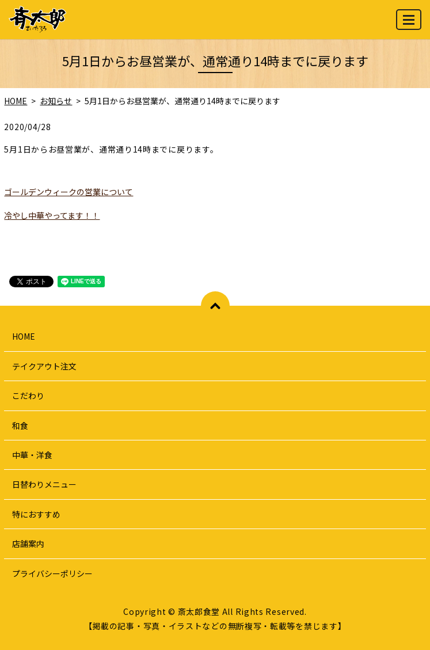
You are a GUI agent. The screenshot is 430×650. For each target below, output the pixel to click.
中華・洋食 (32, 455)
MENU (409, 24)
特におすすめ (36, 514)
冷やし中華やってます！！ (52, 215)
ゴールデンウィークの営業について (68, 191)
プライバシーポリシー (52, 573)
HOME (15, 101)
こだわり (28, 395)
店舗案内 (28, 543)
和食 (20, 425)
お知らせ (56, 101)
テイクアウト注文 (44, 366)
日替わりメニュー (44, 484)
